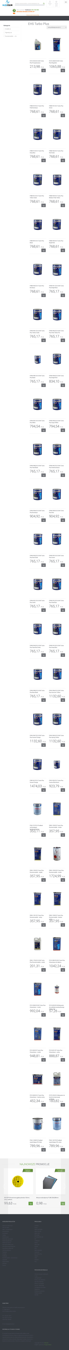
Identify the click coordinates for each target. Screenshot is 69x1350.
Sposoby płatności (39, 1281)
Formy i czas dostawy (40, 1279)
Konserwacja (5, 1231)
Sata (36, 1257)
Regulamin (37, 1289)
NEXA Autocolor (38, 1250)
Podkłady (4, 1256)
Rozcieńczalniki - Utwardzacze (9, 1257)
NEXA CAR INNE (38, 1229)
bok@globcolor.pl (10, 1324)
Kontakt (36, 1295)
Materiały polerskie (7, 1240)
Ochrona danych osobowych (41, 1274)
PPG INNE (37, 1235)
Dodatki (8, 29)
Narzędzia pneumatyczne (8, 1246)
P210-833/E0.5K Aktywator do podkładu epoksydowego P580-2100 (56, 1007)
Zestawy (4, 1263)
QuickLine (37, 1252)
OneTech (37, 1225)
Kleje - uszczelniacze (7, 1229)
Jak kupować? (38, 1278)
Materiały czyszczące (7, 1239)
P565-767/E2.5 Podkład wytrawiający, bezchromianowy (36, 827)
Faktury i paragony (39, 1283)
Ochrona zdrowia (6, 1250)
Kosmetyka (5, 1233)
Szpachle (4, 1259)
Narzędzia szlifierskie (7, 1248)
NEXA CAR (37, 1233)
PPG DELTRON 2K (39, 1237)
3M (35, 1239)
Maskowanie (5, 1237)
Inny (36, 1261)
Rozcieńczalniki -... (10, 36)
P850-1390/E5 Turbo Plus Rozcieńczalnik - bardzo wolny (56, 917)
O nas (36, 1276)
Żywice (4, 1265)
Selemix (36, 1256)
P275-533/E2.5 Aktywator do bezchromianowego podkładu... (57, 1097)
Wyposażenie (5, 1261)
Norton (36, 1242)
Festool (36, 1246)
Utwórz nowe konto (56, 5)
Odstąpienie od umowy (40, 1287)
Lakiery (4, 1235)
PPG (36, 1248)
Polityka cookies (38, 1293)
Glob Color (37, 1244)
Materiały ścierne (6, 1242)
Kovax (36, 1227)
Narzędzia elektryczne (7, 1244)
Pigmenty (8, 32)
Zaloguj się (50, 4)
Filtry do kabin (5, 1227)
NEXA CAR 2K (38, 1231)
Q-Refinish (37, 1240)
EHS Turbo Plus (38, 1254)
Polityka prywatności (40, 1291)
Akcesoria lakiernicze (7, 1225)
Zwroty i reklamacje (39, 1285)
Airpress (37, 1259)
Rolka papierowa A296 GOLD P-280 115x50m (45, 1197)
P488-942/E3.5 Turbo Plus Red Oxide (11, 1197)
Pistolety (4, 1254)
